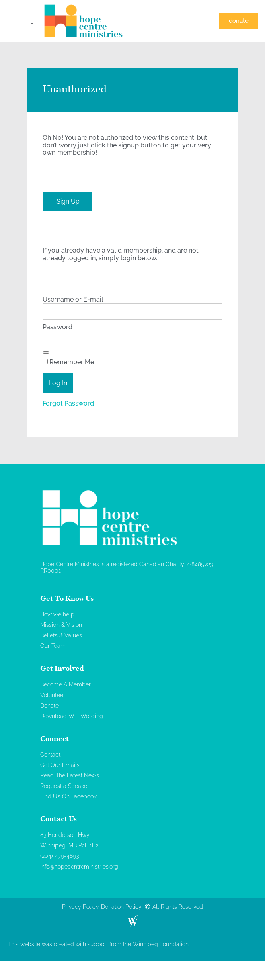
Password (57, 327)
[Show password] (46, 352)
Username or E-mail (73, 299)
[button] (32, 21)
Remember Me (68, 362)
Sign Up (68, 201)
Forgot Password (68, 403)
